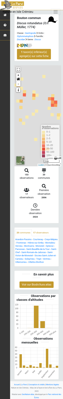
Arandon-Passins (23, 239)
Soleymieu (30, 259)
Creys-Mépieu (51, 239)
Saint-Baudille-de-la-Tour (38, 249)
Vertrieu (46, 259)
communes (23, 232)
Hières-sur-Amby (36, 242)
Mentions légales (52, 385)
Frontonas (21, 242)
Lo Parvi (24, 385)
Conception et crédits (36, 385)
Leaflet (41, 165)
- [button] (18, 84)
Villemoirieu (21, 262)
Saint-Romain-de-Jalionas (34, 252)
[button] (18, 80)
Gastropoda (30, 33)
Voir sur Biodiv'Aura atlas (36, 284)
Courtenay (38, 239)
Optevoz (50, 246)
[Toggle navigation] (55, 11)
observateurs (41, 232)
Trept (38, 259)
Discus (38, 39)
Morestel (40, 246)
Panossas (20, 249)
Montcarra (29, 246)
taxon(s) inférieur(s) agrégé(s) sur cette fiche (34, 54)
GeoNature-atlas (28, 394)
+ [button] (18, 75)
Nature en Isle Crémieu (18, 11)
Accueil (17, 385)
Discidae (21, 39)
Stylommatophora (25, 36)
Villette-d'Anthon (36, 262)
